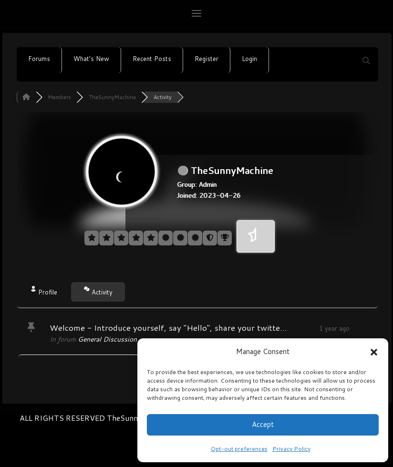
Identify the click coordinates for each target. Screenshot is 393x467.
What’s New (91, 58)
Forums (39, 58)
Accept (263, 424)
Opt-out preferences (239, 449)
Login (249, 58)
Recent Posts (152, 58)
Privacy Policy (291, 449)
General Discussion (107, 339)
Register (206, 58)
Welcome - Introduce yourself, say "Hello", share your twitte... (168, 327)
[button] (374, 351)
